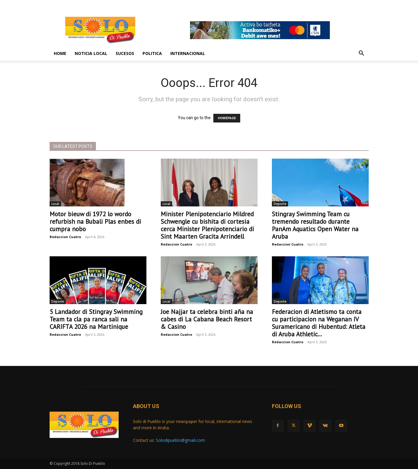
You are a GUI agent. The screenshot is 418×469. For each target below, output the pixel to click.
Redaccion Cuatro (65, 236)
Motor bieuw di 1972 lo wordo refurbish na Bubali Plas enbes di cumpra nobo (95, 221)
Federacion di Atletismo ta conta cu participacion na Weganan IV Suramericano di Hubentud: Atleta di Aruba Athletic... (318, 323)
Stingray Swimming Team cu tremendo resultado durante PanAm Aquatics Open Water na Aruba (315, 225)
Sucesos (125, 53)
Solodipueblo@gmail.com (180, 440)
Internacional (187, 53)
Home (60, 53)
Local (55, 204)
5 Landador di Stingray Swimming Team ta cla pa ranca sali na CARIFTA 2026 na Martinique (96, 319)
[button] (361, 54)
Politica (152, 53)
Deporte (280, 204)
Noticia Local (91, 53)
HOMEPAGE (227, 118)
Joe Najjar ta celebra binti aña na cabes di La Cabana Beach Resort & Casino (207, 319)
